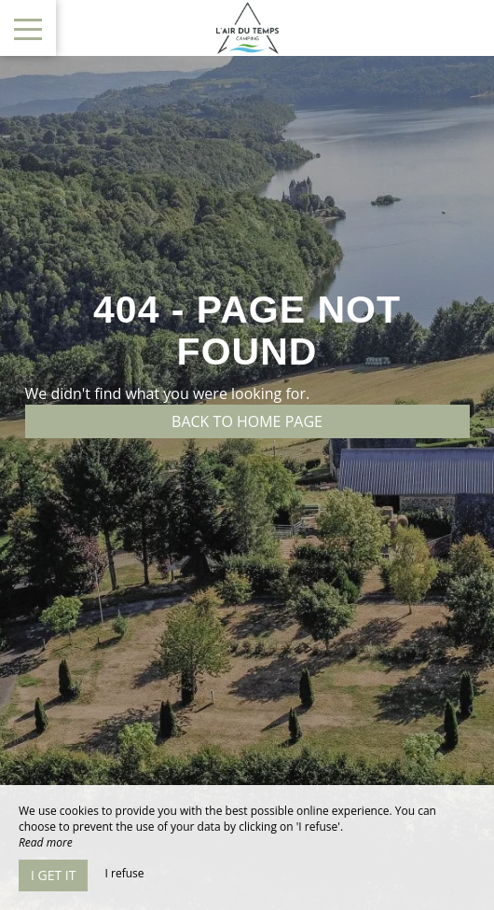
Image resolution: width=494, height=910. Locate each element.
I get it (53, 875)
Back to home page (247, 421)
